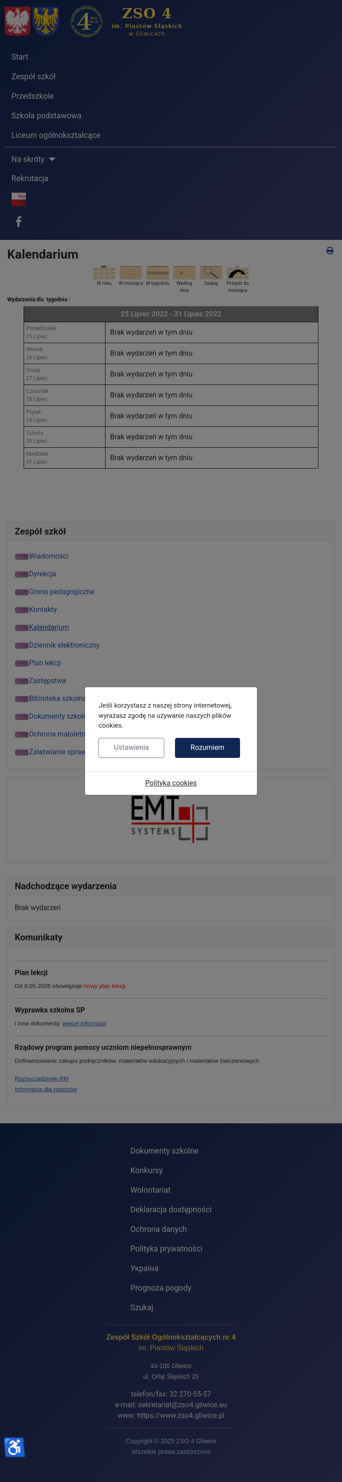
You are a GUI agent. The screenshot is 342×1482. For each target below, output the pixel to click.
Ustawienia (131, 747)
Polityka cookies (171, 783)
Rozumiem (207, 747)
